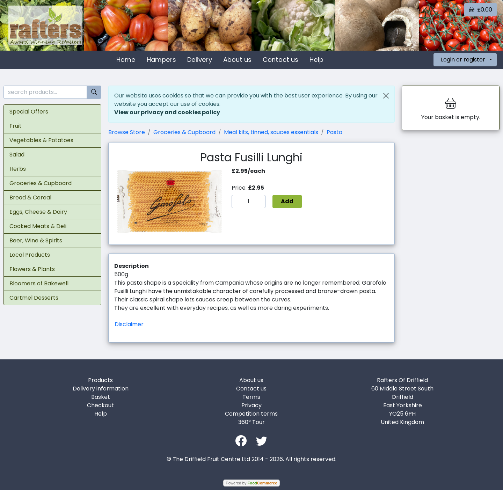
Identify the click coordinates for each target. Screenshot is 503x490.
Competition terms (251, 414)
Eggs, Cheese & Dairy (38, 212)
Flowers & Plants (32, 269)
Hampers (161, 59)
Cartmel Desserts (33, 298)
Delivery (199, 59)
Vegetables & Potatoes (41, 140)
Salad (16, 155)
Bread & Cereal (30, 197)
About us (237, 59)
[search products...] (45, 92)
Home (126, 59)
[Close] (386, 95)
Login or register (463, 60)
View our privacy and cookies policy (167, 112)
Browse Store (126, 132)
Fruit (15, 126)
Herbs (17, 169)
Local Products (29, 255)
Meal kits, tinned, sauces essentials (271, 132)
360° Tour (251, 422)
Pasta (334, 132)
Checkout (100, 405)
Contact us (280, 59)
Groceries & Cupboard (40, 183)
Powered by (251, 483)
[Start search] (94, 92)
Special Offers (28, 112)
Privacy (251, 405)
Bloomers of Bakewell (38, 283)
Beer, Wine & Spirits (35, 240)
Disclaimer (129, 324)
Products (100, 380)
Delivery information (101, 389)
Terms (251, 397)
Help (316, 59)
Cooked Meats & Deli (37, 226)
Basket (100, 397)
